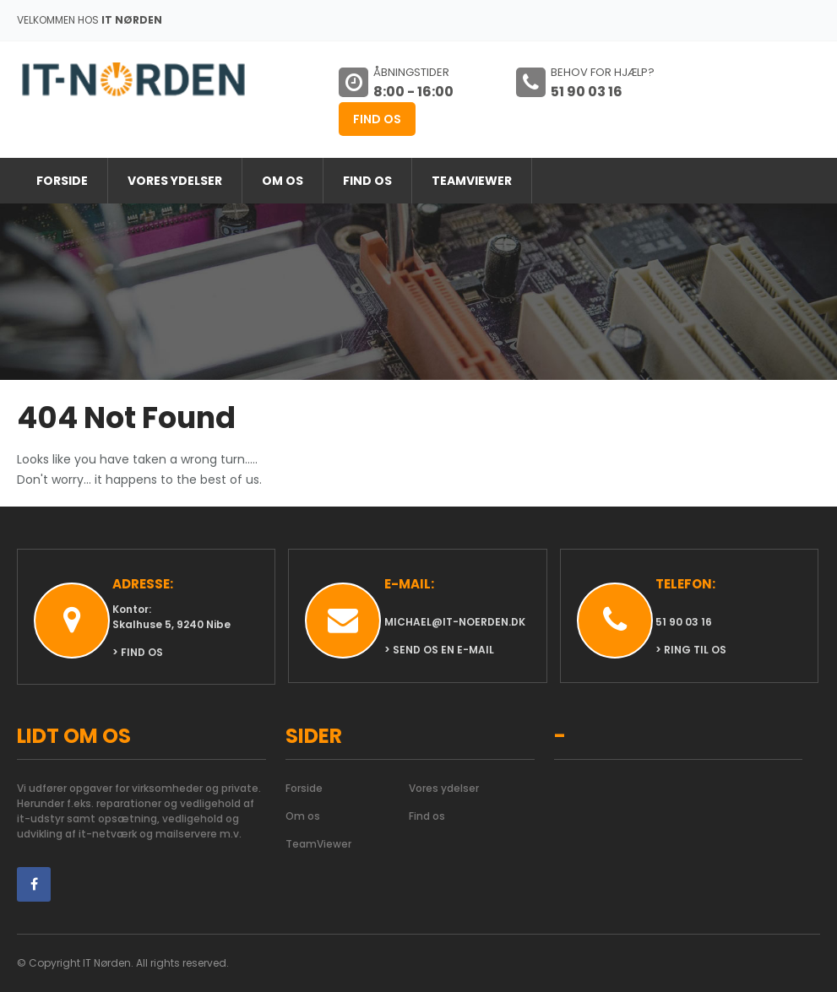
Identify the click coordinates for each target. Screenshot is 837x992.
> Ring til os (690, 649)
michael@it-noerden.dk (454, 622)
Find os (377, 119)
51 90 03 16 (683, 622)
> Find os (137, 652)
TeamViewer (472, 180)
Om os (282, 180)
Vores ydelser (175, 180)
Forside (62, 180)
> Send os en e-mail (439, 649)
